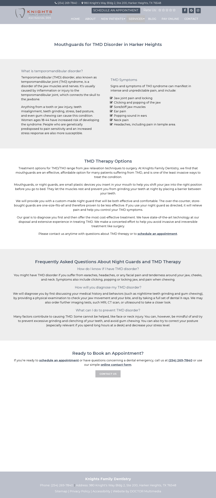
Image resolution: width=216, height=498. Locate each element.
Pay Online (170, 18)
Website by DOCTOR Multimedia (137, 491)
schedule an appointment (157, 234)
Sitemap (61, 491)
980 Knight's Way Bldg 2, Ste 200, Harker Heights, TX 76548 (122, 3)
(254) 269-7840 (67, 3)
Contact (191, 18)
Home (75, 18)
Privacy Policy (80, 491)
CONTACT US (108, 373)
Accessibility (101, 491)
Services (136, 18)
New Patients (112, 18)
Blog (152, 18)
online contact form (116, 365)
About (90, 18)
